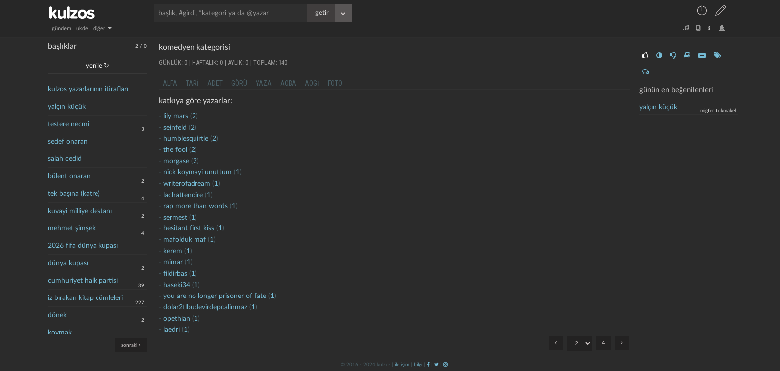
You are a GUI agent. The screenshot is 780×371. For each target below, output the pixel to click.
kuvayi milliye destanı (80, 211)
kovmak (60, 332)
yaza (264, 83)
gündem (61, 28)
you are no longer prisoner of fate (214, 296)
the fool (175, 150)
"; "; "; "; (579, 343)
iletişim (402, 364)
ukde (82, 28)
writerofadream (186, 183)
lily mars (175, 116)
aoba (288, 83)
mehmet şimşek (72, 228)
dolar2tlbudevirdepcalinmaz (205, 307)
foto (335, 83)
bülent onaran (69, 176)
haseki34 (176, 285)
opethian (176, 318)
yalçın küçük (67, 106)
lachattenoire (183, 195)
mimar (173, 262)
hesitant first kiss (188, 228)
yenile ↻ (97, 66)
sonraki (131, 345)
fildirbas (175, 273)
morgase (176, 161)
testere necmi (68, 124)
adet (215, 83)
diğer (102, 28)
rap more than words (195, 206)
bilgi (418, 364)
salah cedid (65, 158)
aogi (312, 83)
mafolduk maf (184, 239)
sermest (175, 217)
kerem (172, 251)
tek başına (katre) (74, 193)
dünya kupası (68, 263)
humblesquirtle (185, 138)
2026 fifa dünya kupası (83, 245)
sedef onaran (68, 141)
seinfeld (175, 127)
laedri (171, 329)
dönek (57, 315)
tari (192, 83)
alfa (170, 83)
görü (239, 83)
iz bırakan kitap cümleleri (85, 298)
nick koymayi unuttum (197, 172)
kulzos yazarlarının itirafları (88, 89)
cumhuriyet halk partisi (83, 280)
